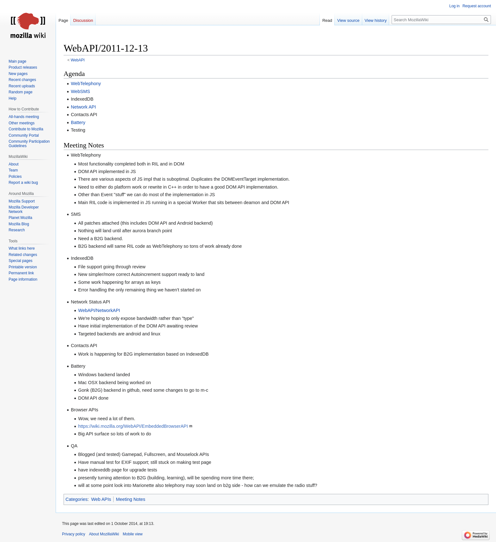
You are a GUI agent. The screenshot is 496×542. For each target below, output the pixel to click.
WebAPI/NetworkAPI (99, 310)
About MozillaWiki (104, 534)
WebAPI (78, 60)
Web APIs (101, 499)
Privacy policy (73, 534)
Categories (76, 499)
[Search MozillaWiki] (441, 19)
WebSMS (80, 91)
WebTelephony (86, 83)
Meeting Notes (131, 499)
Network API (83, 106)
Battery (78, 122)
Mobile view (133, 534)
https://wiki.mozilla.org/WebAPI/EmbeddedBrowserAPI (133, 426)
